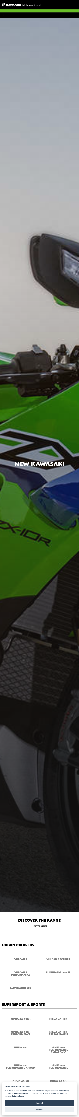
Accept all (39, 1103)
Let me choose (18, 1096)
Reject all (39, 1109)
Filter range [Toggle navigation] (39, 926)
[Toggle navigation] (4, 15)
